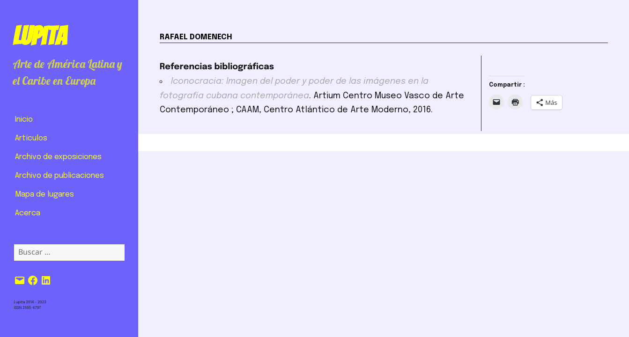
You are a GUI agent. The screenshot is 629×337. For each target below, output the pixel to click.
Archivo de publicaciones (59, 176)
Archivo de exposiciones (58, 157)
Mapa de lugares (44, 194)
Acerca (27, 213)
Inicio (24, 120)
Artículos (31, 138)
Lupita (40, 36)
